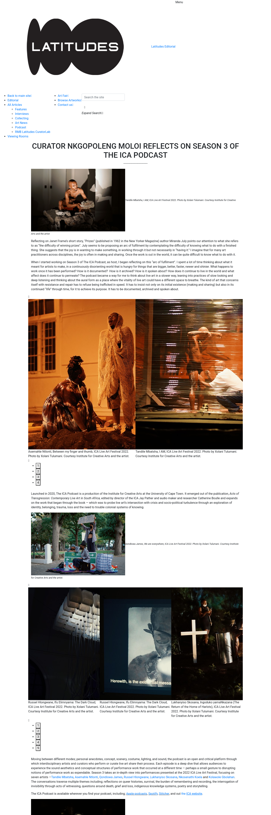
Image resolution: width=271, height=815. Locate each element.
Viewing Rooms (18, 136)
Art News (21, 123)
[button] (85, 107)
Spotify (153, 793)
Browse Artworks (70, 100)
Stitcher (164, 793)
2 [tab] (38, 471)
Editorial (13, 100)
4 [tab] (38, 482)
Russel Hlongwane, (136, 777)
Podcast (20, 127)
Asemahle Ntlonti (86, 777)
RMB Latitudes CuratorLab (32, 132)
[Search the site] (103, 97)
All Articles (15, 105)
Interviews (22, 114)
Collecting (21, 118)
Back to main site (20, 96)
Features (21, 109)
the (191, 793)
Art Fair (63, 96)
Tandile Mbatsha (62, 777)
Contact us (65, 105)
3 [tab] (38, 477)
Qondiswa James (111, 777)
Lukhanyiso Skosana (163, 777)
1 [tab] (38, 465)
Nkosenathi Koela (190, 777)
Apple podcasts (136, 793)
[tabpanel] (82, 378)
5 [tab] (38, 748)
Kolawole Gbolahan (221, 777)
